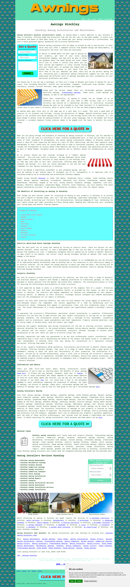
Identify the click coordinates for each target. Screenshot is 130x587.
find (24, 395)
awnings (91, 406)
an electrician (90, 527)
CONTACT (100, 19)
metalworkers (58, 520)
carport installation (97, 336)
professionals (54, 415)
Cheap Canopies (105, 546)
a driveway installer (101, 522)
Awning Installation (79, 539)
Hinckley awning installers (44, 435)
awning (20, 187)
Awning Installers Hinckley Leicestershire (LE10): (39, 35)
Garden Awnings (48, 539)
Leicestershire (105, 449)
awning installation (54, 417)
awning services (79, 449)
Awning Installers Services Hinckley (40, 455)
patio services (33, 520)
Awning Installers (39, 543)
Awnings (109, 539)
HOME (83, 19)
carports (31, 277)
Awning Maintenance (31, 539)
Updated (34, 571)
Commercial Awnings (104, 541)
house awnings (47, 449)
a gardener (31, 527)
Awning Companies (72, 541)
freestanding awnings (71, 92)
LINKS (88, 19)
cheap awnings (57, 444)
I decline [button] (79, 581)
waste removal (43, 522)
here (98, 387)
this (42, 380)
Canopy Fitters (96, 539)
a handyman (61, 525)
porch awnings (106, 442)
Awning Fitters (23, 543)
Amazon (80, 373)
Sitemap (18, 571)
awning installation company (83, 74)
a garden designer (35, 525)
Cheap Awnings (68, 548)
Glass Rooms (63, 539)
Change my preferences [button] (90, 581)
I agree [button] (72, 581)
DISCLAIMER (108, 19)
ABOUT (94, 19)
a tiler (82, 525)
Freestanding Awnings (54, 541)
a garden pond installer (60, 527)
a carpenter (105, 525)
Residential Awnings (45, 546)
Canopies (59, 546)
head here (21, 373)
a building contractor (100, 518)
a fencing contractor (70, 522)
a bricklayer (83, 520)
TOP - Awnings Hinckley (27, 555)
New (29, 571)
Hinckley (41, 178)
